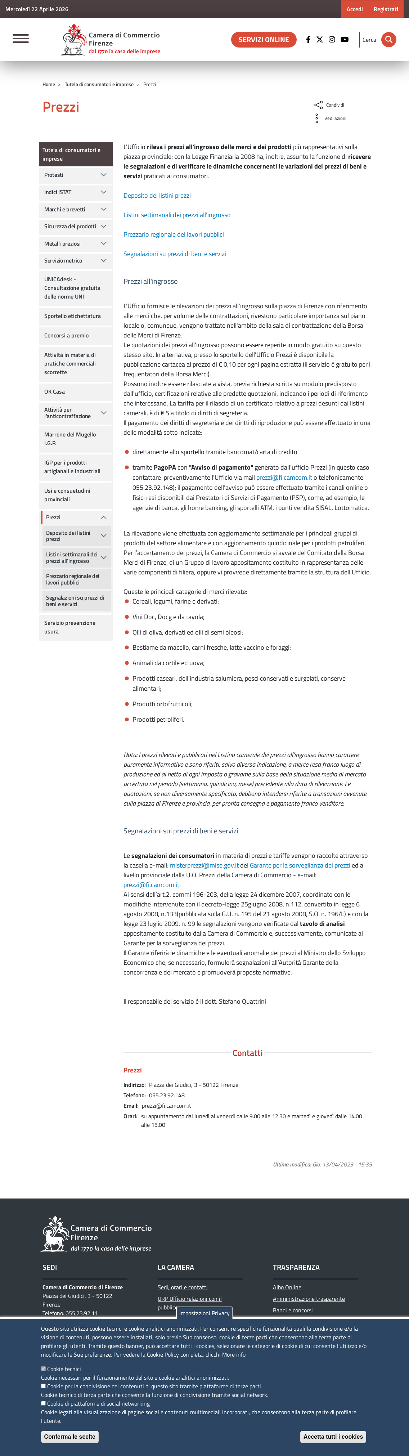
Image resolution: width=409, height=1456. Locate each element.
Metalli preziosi (62, 243)
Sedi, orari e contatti (183, 1287)
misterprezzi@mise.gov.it (204, 865)
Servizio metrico (63, 260)
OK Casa (54, 391)
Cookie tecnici (64, 1369)
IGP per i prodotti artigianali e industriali (72, 466)
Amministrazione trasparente (309, 1298)
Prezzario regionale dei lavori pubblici (173, 234)
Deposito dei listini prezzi (157, 195)
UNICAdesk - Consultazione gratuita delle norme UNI (72, 288)
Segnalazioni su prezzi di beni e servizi (174, 254)
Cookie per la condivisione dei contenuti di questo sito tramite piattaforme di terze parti (154, 1386)
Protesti (53, 174)
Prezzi (53, 517)
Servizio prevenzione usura (69, 627)
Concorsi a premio (66, 335)
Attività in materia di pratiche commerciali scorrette (70, 363)
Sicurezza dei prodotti (70, 226)
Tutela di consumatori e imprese (99, 84)
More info (234, 1354)
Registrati (386, 9)
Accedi (355, 9)
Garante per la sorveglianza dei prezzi (300, 865)
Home (48, 84)
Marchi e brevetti (64, 209)
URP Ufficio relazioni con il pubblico (190, 1303)
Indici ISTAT (57, 192)
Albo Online (287, 1287)
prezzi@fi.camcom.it (284, 477)
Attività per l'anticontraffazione (67, 412)
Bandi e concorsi (293, 1310)
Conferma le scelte (69, 1437)
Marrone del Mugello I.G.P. (70, 438)
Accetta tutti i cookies (333, 1437)
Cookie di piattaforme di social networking (98, 1403)
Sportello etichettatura (72, 316)
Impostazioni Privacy (204, 1313)
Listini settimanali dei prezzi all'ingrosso (177, 215)
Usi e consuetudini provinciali (67, 494)
